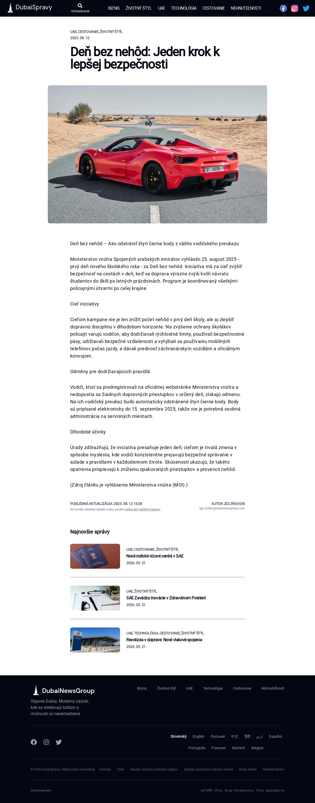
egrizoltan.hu (275, 790)
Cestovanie (213, 8)
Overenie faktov (273, 769)
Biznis (114, 8)
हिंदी (247, 736)
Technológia (183, 8)
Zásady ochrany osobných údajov (154, 769)
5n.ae (228, 790)
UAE (161, 8)
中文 (234, 736)
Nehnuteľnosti (246, 8)
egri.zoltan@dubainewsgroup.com (222, 508)
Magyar (257, 748)
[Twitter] (59, 742)
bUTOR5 (206, 790)
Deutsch (238, 748)
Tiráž (120, 769)
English (199, 736)
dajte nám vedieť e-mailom (142, 509)
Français (219, 748)
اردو (260, 736)
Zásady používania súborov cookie (208, 769)
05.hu (218, 790)
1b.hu (260, 790)
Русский (218, 736)
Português (196, 748)
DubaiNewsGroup (68, 691)
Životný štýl (139, 8)
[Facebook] (34, 742)
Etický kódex (248, 769)
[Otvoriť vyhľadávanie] (80, 8)
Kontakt (105, 769)
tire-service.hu (244, 790)
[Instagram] (46, 742)
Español (275, 736)
